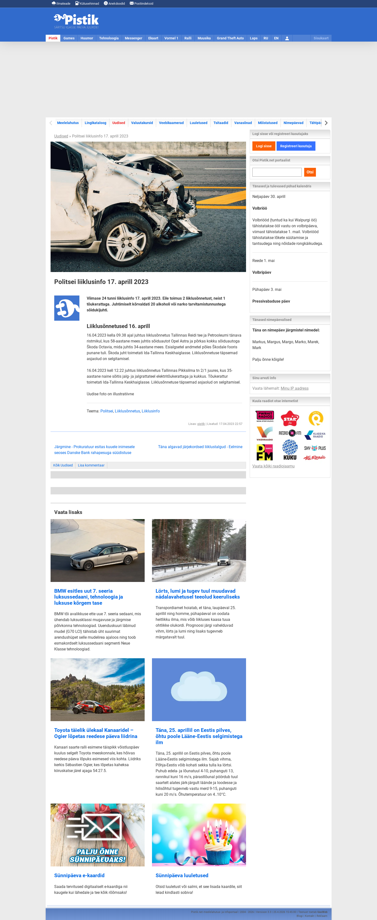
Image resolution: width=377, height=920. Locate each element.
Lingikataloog (95, 123)
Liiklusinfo (151, 411)
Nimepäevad (293, 123)
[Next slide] (326, 123)
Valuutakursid (142, 123)
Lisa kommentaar (91, 465)
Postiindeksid (141, 3)
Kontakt (309, 916)
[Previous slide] (51, 123)
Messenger (133, 38)
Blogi (300, 916)
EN (276, 38)
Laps (254, 38)
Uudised (118, 123)
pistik (201, 424)
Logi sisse (264, 146)
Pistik (53, 38)
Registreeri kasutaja (296, 146)
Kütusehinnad (87, 3)
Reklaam (322, 916)
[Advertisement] (188, 79)
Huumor (87, 38)
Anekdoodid (114, 3)
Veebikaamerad (171, 123)
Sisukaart (321, 38)
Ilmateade (61, 3)
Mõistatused (268, 123)
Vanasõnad (243, 123)
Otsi (310, 172)
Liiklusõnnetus (127, 411)
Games (69, 38)
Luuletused (198, 123)
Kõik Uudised (63, 465)
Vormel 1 (171, 38)
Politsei (106, 411)
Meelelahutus (68, 123)
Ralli (188, 38)
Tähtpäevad (319, 123)
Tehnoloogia (109, 38)
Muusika (204, 38)
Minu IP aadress (295, 388)
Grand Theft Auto (230, 38)
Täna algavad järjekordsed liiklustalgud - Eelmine (200, 446)
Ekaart (153, 38)
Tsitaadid (221, 123)
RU (266, 38)
